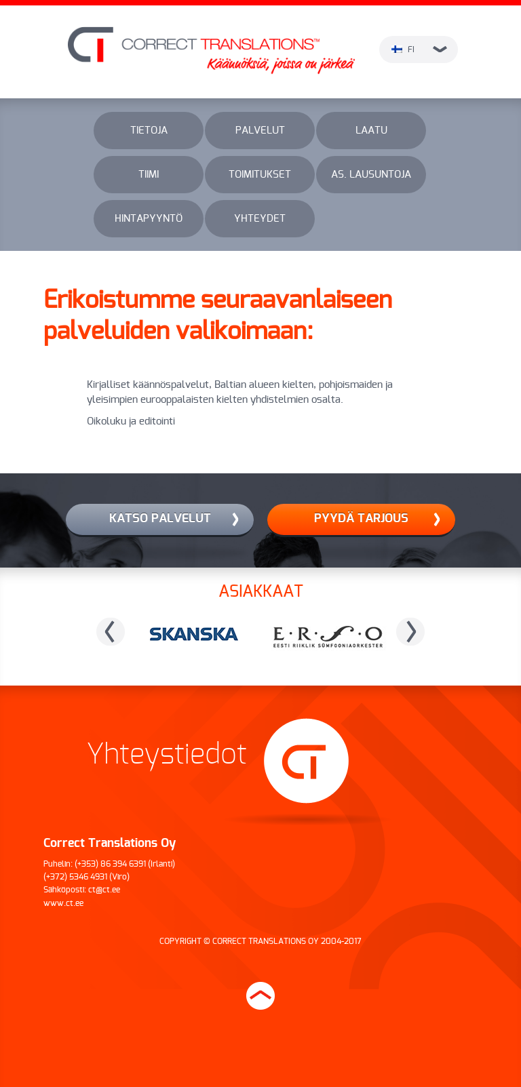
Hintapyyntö (148, 219)
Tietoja (149, 130)
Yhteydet (260, 219)
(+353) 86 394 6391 (110, 864)
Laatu (371, 130)
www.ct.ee (63, 903)
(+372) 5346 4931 (75, 877)
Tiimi (148, 175)
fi (419, 49)
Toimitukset (260, 175)
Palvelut (260, 130)
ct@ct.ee (104, 890)
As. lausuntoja (371, 175)
